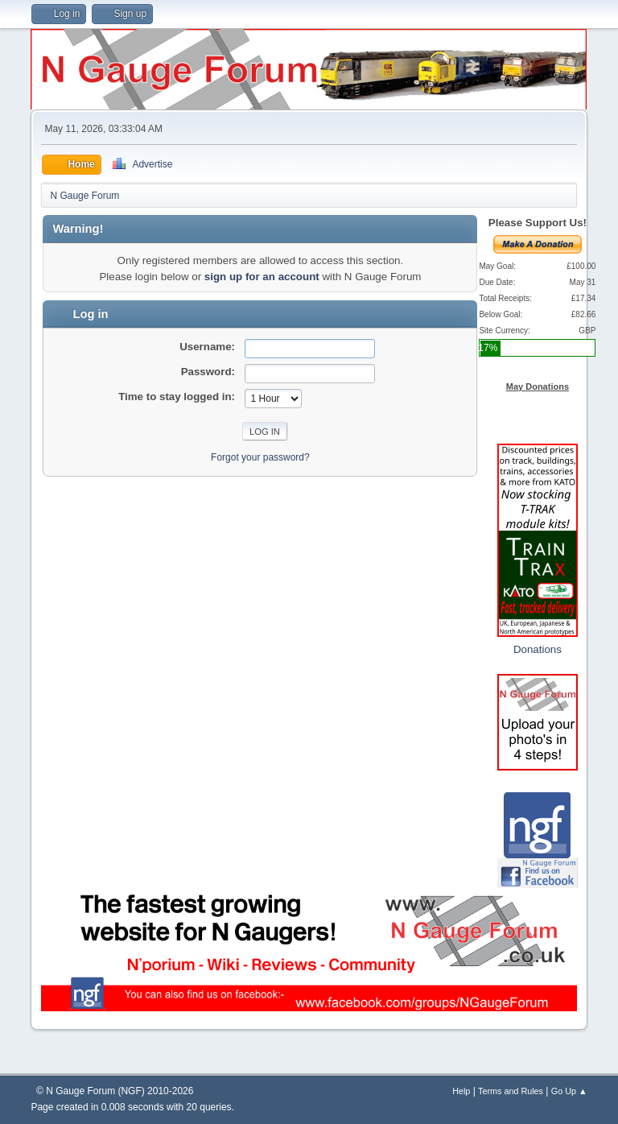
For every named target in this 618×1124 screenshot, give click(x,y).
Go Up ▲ (569, 1091)
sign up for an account (261, 277)
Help (461, 1091)
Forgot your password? (260, 457)
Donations (537, 649)
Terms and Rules (510, 1091)
